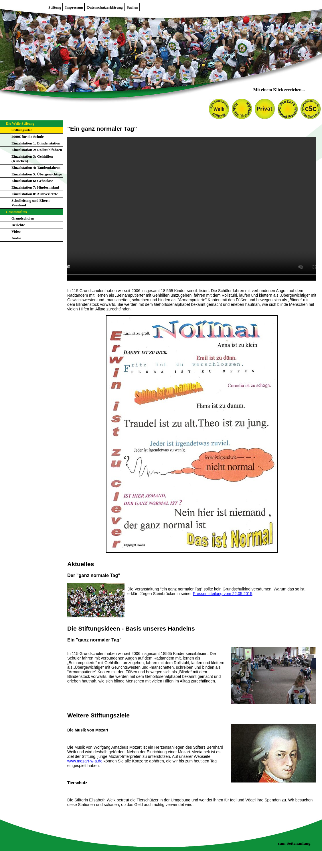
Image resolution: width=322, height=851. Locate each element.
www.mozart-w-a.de (84, 761)
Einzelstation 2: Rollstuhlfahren (36, 150)
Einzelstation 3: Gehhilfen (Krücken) (32, 158)
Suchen (132, 7)
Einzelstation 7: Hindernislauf (35, 187)
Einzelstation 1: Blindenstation (35, 143)
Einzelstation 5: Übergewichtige (36, 174)
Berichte (18, 225)
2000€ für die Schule (27, 136)
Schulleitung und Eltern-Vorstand (31, 202)
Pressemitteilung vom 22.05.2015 (222, 593)
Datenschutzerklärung (105, 7)
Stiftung (54, 7)
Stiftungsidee (21, 130)
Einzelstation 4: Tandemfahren (35, 167)
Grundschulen (22, 218)
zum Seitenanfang (294, 843)
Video (16, 231)
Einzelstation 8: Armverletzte (34, 194)
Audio (16, 238)
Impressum (74, 7)
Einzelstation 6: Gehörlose (32, 181)
